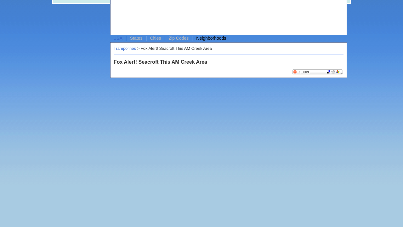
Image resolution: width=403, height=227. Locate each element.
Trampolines (125, 48)
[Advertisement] (227, 17)
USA (117, 38)
